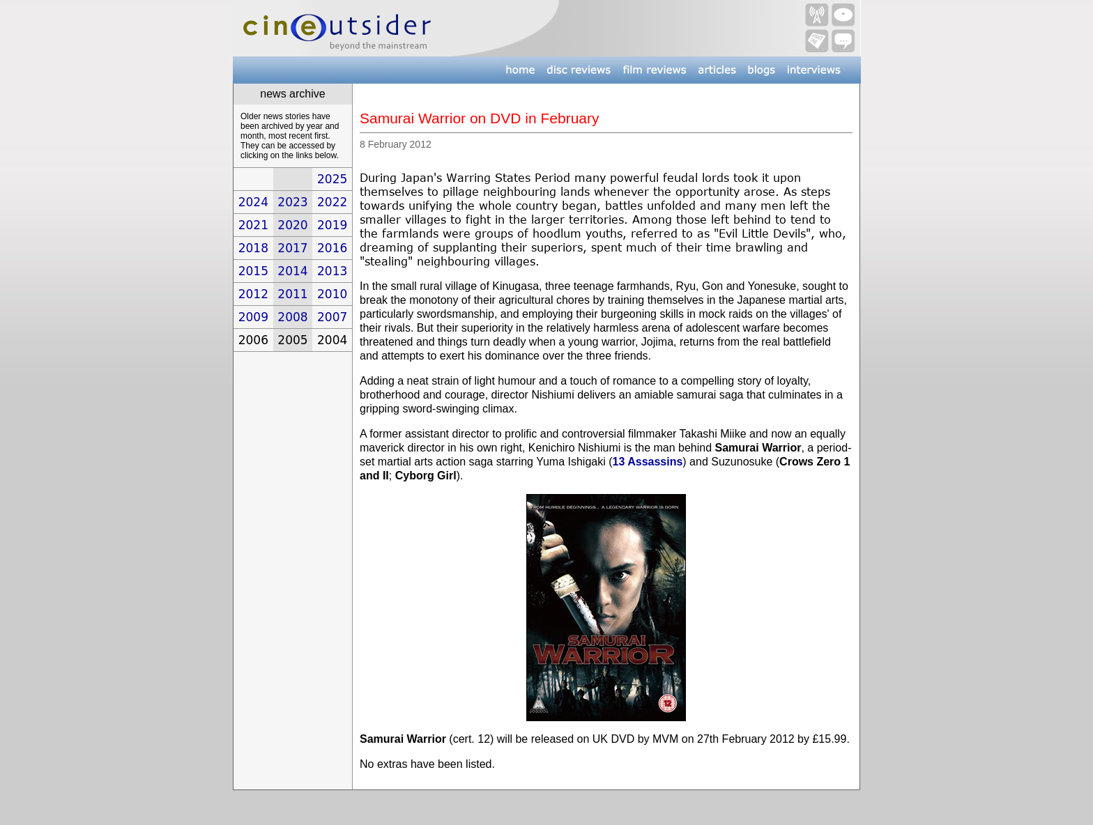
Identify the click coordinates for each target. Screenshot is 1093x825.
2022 (332, 202)
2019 (332, 225)
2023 (292, 202)
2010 (332, 294)
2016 (332, 248)
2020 (292, 225)
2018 (253, 248)
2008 (292, 317)
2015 (253, 271)
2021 (253, 225)
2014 (292, 271)
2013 (332, 271)
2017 (292, 248)
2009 (253, 317)
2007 (332, 317)
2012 (253, 294)
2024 (253, 202)
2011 (292, 294)
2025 (332, 179)
